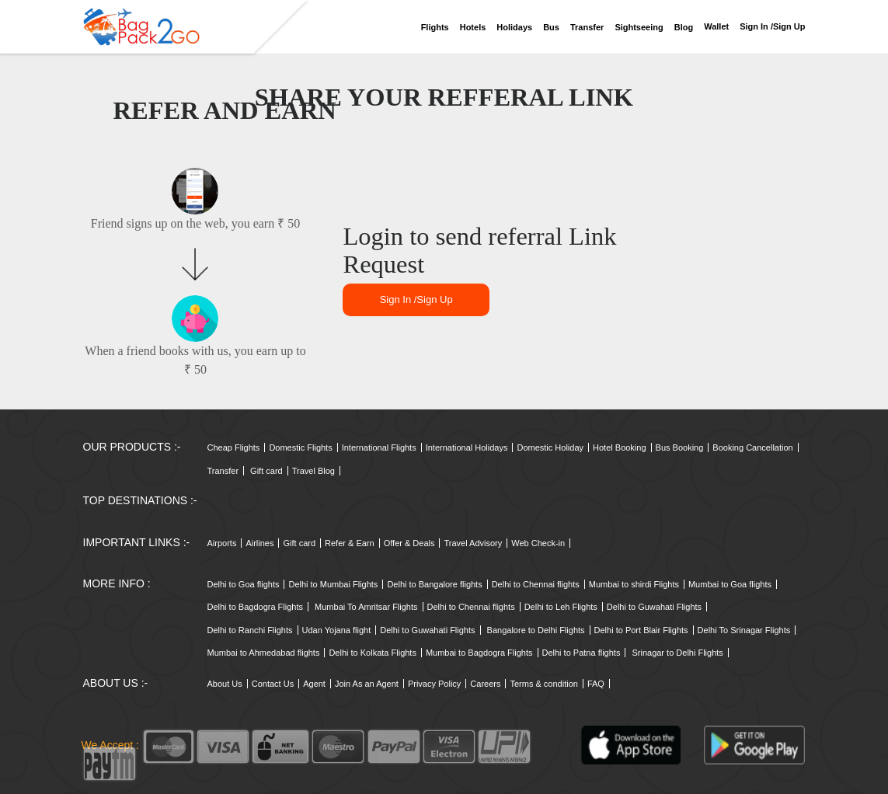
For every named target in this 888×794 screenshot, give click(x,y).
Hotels (473, 27)
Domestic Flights (300, 447)
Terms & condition (543, 683)
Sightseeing (639, 27)
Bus (551, 27)
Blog (683, 27)
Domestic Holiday (550, 447)
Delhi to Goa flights (243, 584)
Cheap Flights (233, 447)
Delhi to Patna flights (581, 652)
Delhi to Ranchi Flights (250, 630)
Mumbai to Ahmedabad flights (263, 652)
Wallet (716, 26)
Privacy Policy (434, 683)
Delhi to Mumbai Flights (333, 584)
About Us (224, 683)
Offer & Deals (409, 543)
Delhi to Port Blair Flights (641, 630)
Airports (222, 543)
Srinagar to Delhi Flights (677, 652)
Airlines (259, 543)
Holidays (514, 27)
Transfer (587, 27)
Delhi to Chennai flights (536, 584)
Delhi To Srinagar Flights (744, 630)
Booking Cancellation (752, 447)
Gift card (266, 470)
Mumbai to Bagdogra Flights (479, 652)
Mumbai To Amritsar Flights (366, 606)
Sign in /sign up (772, 26)
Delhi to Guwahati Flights (654, 606)
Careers (485, 683)
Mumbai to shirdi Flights (634, 584)
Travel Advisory (473, 543)
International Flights (379, 447)
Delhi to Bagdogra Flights (255, 606)
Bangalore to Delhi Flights (536, 630)
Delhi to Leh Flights (560, 606)
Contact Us (273, 683)
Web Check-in (538, 543)
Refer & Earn (349, 543)
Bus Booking (680, 447)
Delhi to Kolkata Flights (372, 652)
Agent (314, 683)
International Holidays (467, 447)
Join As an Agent (367, 683)
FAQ (595, 683)
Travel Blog (313, 470)
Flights (435, 27)
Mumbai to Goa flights (729, 584)
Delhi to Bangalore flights (434, 584)
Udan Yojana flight (336, 630)
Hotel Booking (619, 447)
